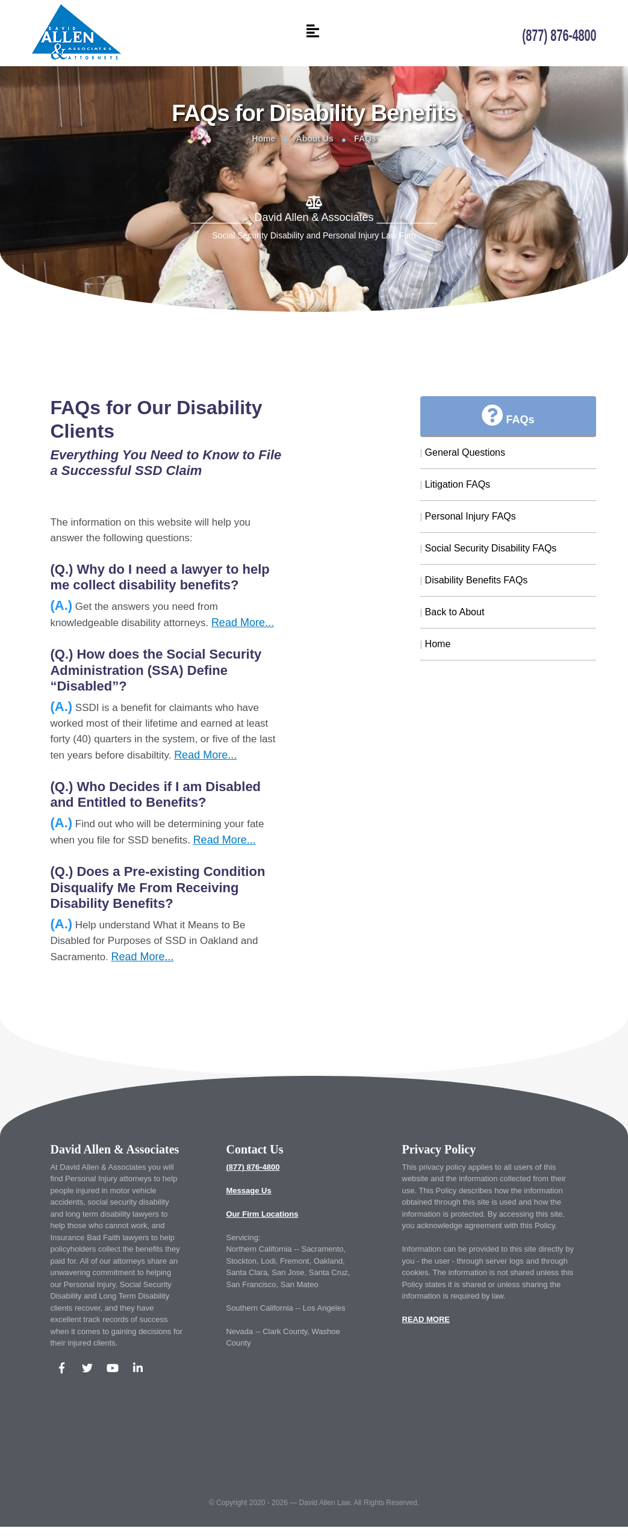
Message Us (248, 1190)
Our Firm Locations (262, 1214)
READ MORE (426, 1319)
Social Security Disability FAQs (488, 548)
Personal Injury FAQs (468, 516)
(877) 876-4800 (252, 1167)
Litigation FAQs (455, 484)
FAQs (365, 138)
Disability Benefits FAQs (474, 580)
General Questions (463, 452)
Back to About (452, 612)
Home (263, 138)
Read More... (242, 622)
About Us (315, 138)
